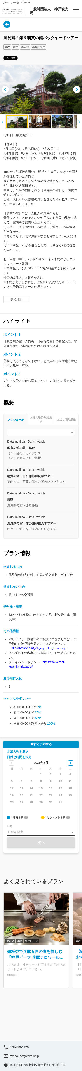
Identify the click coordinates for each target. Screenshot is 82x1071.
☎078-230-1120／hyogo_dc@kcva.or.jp (39, 648)
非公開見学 (38, 47)
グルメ (10, 941)
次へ (41, 842)
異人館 (25, 47)
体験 (7, 47)
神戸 (15, 47)
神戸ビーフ (31, 941)
